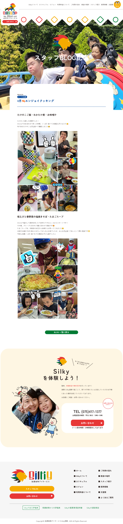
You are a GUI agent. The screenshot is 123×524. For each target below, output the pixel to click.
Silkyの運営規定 (94, 508)
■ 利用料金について (81, 491)
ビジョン (53, 4)
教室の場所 (85, 4)
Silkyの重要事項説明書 (74, 508)
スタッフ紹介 (95, 4)
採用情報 (104, 4)
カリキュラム (43, 4)
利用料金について (63, 4)
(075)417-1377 (91, 411)
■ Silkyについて (79, 474)
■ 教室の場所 (103, 474)
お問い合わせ (10, 22)
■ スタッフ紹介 (104, 480)
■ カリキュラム (79, 480)
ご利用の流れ (75, 4)
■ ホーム (76, 468)
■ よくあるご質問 (105, 497)
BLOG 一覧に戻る (61, 332)
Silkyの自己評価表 (29, 508)
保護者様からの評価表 (50, 508)
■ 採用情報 (102, 486)
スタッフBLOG (117, 4)
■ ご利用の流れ (104, 468)
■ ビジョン (77, 486)
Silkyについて (33, 4)
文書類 (111, 4)
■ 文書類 (101, 491)
